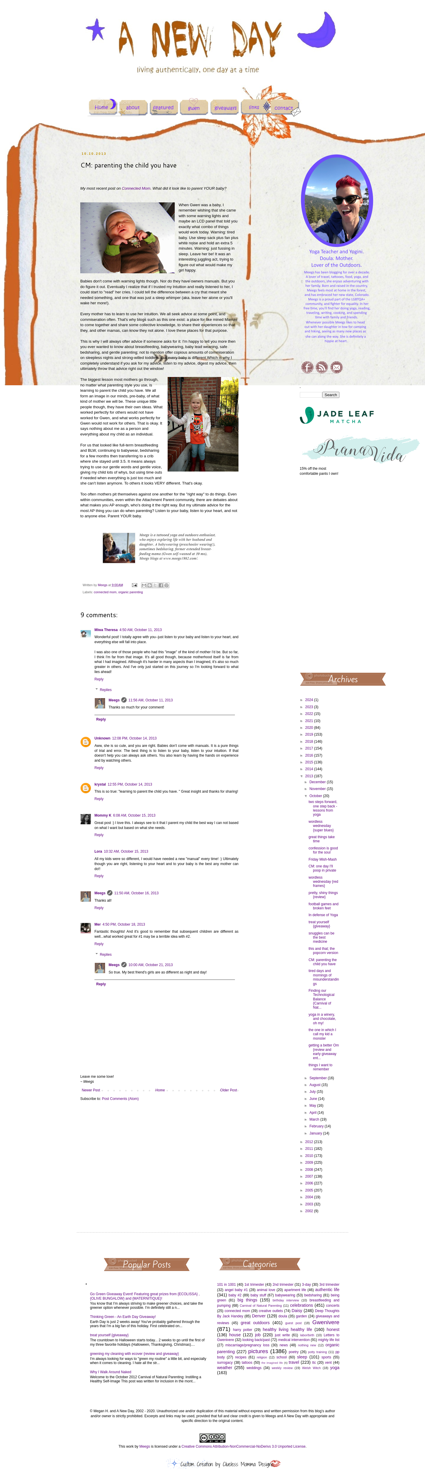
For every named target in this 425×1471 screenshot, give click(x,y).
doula (282, 1316)
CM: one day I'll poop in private (322, 868)
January (316, 1133)
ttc (314, 1363)
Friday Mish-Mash (322, 859)
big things (247, 1300)
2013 (309, 776)
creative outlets (271, 1311)
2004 (309, 1197)
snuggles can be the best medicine (321, 937)
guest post (293, 1323)
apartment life (295, 1290)
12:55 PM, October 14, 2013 (130, 784)
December (318, 782)
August (315, 1085)
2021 (309, 721)
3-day (306, 1285)
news (283, 1345)
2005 (309, 1190)
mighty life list (328, 1340)
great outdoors (255, 1322)
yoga (334, 1367)
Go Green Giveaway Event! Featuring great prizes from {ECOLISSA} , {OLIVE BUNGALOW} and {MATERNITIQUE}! (145, 1296)
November (318, 789)
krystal (100, 784)
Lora (98, 851)
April (313, 1113)
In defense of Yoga (323, 915)
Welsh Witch (311, 1368)
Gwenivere (325, 1322)
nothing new (307, 1345)
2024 (309, 700)
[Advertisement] (320, 573)
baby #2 (234, 1295)
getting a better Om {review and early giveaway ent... (323, 1051)
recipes (240, 1357)
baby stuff (258, 1295)
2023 (309, 707)
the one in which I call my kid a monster (322, 1034)
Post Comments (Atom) (120, 1099)
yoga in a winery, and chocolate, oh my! (322, 1018)
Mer (97, 924)
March (314, 1119)
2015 (309, 762)
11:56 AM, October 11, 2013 (150, 700)
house (235, 1334)
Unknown (102, 738)
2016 (309, 755)
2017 (309, 748)
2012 (309, 1142)
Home (160, 1090)
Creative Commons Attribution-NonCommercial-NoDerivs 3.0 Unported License (243, 1446)
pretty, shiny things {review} (323, 895)
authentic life (327, 1289)
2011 (309, 1149)
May (313, 1105)
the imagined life (272, 1362)
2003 (309, 1204)
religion (262, 1357)
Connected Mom (136, 188)
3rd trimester (329, 1285)
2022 (309, 714)
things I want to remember (320, 1067)
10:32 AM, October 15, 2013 (126, 851)
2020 (309, 728)
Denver (259, 1316)
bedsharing (313, 1295)
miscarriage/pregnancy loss (247, 1345)
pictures (258, 1351)
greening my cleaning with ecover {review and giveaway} (134, 1354)
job (258, 1334)
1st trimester (254, 1285)
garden (301, 1316)
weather (224, 1367)
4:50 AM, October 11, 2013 (141, 630)
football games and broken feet (323, 906)
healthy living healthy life (287, 1329)
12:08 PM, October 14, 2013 (134, 738)
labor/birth (307, 1335)
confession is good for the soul (323, 850)
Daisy (297, 1310)
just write (282, 1335)
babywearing (285, 1295)
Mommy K (102, 815)
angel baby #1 (236, 1290)
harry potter (242, 1330)
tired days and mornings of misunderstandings (323, 977)
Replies (106, 690)
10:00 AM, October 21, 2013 (150, 965)
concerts (332, 1305)
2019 (309, 734)
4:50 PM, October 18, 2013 (123, 924)
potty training (317, 1352)
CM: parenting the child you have (322, 962)
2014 (309, 769)
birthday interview (286, 1300)
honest (333, 1329)
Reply (99, 679)
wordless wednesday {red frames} (323, 881)
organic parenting (130, 592)
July (313, 1092)
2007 (309, 1176)
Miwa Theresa (106, 630)
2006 (309, 1183)
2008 (309, 1170)
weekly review (282, 1368)
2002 (309, 1211)
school (282, 1357)
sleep (302, 1357)
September (318, 1078)
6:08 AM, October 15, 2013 (134, 815)
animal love (266, 1290)
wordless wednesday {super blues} (321, 826)
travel (294, 1362)
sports (326, 1357)
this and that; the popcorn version (323, 951)
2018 (309, 741)
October (316, 796)
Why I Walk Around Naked (110, 1372)
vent (328, 1363)
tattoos (247, 1363)
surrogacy (225, 1363)
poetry (293, 1352)
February (316, 1126)
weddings (253, 1368)
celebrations (301, 1305)
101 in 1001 (226, 1285)
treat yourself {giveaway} (319, 924)
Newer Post (91, 1090)
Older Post (228, 1090)
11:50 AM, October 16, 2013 (136, 893)
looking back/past (256, 1340)
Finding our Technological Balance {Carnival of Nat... (321, 999)
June (313, 1099)
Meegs (114, 700)
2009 (309, 1162)
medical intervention (294, 1340)
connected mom (105, 592)
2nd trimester (283, 1285)
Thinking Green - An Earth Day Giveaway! (123, 1317)
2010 (309, 1156)
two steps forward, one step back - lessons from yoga (322, 808)
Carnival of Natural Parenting (261, 1305)
